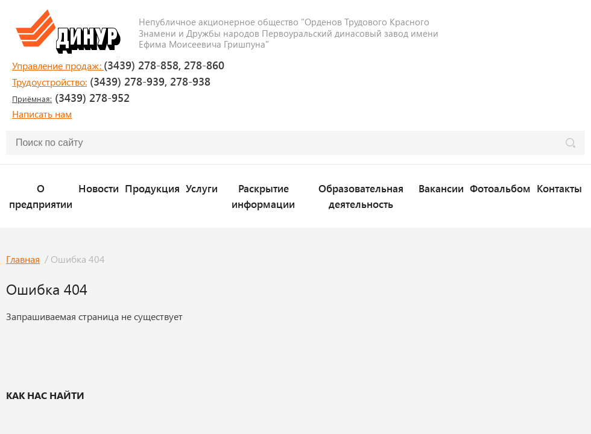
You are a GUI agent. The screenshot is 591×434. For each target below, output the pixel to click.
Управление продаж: (58, 65)
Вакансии (441, 188)
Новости (98, 188)
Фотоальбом (500, 188)
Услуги (202, 188)
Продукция (152, 188)
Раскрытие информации (263, 195)
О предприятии (40, 195)
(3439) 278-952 (71, 97)
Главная (23, 259)
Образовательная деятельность (360, 195)
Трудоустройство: (49, 81)
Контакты (559, 188)
